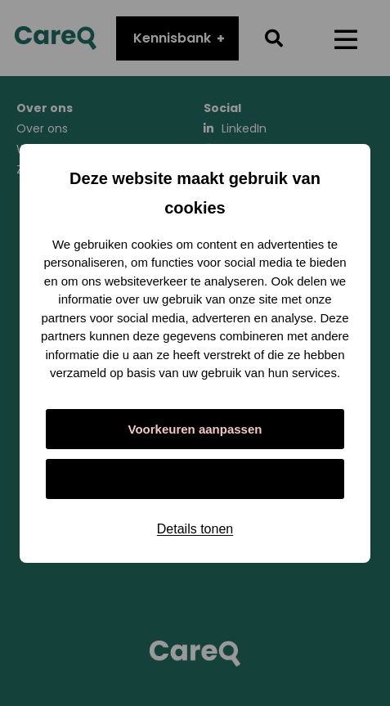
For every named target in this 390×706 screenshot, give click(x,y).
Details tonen (195, 529)
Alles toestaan (195, 479)
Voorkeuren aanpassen (195, 429)
